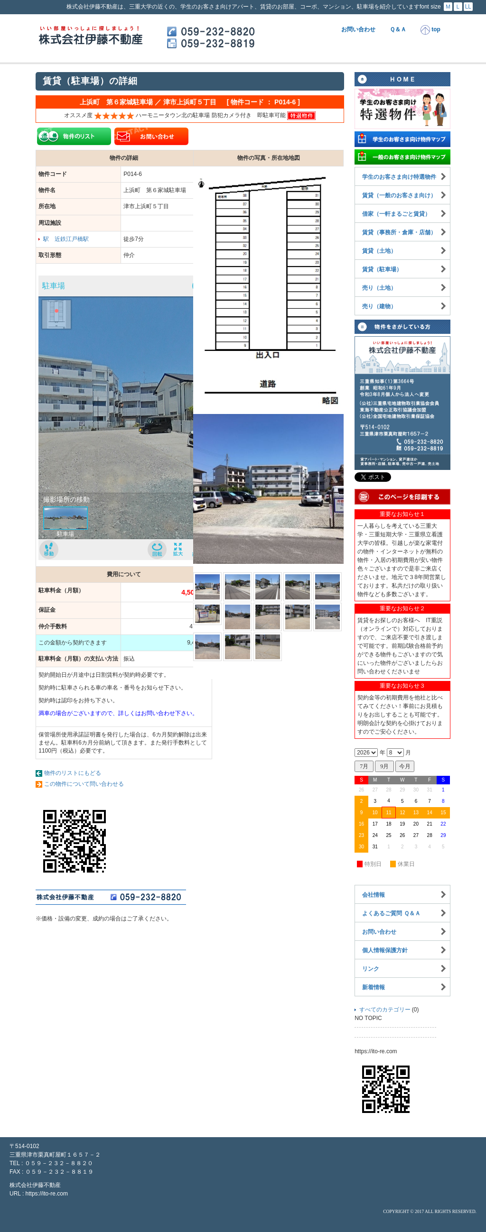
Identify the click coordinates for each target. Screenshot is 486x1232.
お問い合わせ (358, 29)
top (430, 30)
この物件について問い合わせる (84, 784)
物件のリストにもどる (72, 773)
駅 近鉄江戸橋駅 (66, 239)
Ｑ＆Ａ (398, 29)
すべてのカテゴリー (385, 1009)
